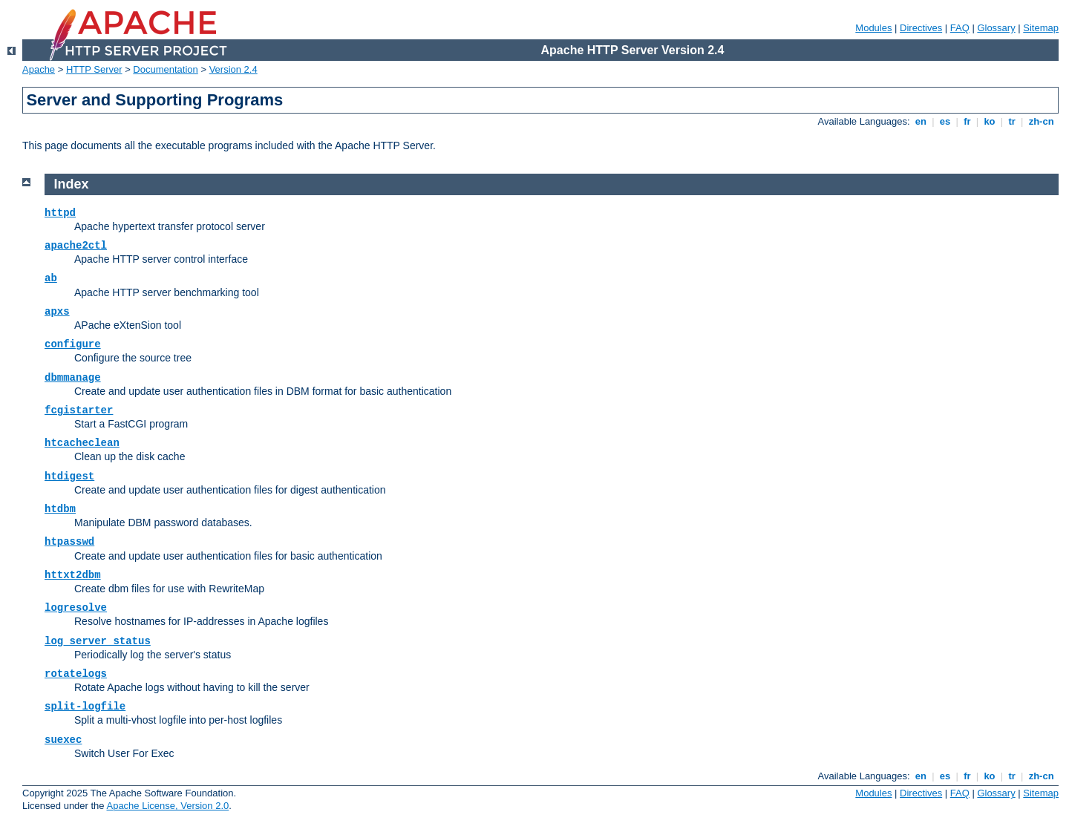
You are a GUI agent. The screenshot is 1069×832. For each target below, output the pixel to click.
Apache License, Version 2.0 (167, 805)
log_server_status (98, 641)
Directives (921, 27)
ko (989, 121)
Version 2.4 (233, 69)
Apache (38, 69)
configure (73, 344)
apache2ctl (76, 246)
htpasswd (69, 542)
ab (51, 278)
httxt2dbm (73, 575)
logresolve (76, 608)
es (945, 121)
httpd (60, 213)
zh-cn (1041, 121)
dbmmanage (73, 378)
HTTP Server (94, 69)
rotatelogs (76, 674)
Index (71, 184)
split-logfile (85, 707)
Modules (873, 27)
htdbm (60, 509)
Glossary (996, 27)
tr (1012, 121)
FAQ (960, 27)
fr (967, 121)
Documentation (165, 69)
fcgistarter (79, 410)
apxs (57, 312)
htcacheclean (82, 443)
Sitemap (1041, 27)
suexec (63, 740)
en (920, 121)
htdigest (69, 476)
